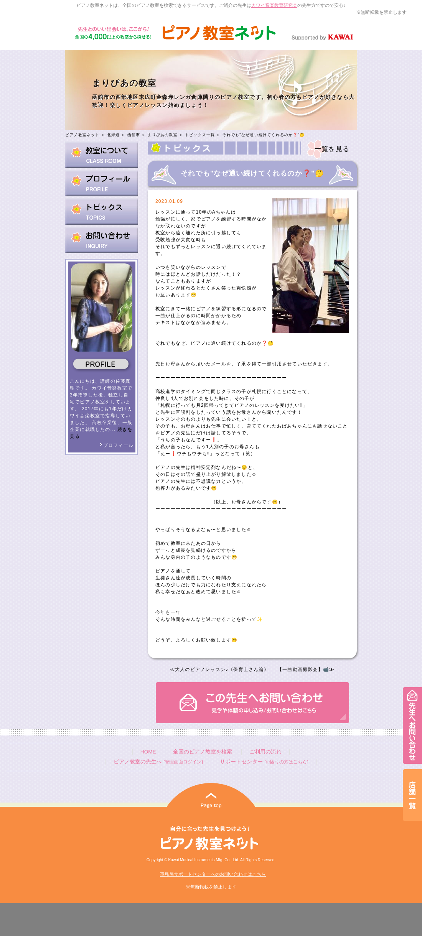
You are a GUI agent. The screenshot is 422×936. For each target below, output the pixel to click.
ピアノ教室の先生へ (158, 762)
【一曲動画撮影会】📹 (303, 669)
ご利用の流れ (265, 752)
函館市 (133, 135)
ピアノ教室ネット (82, 135)
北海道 (113, 135)
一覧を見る (332, 149)
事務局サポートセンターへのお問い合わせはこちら (213, 874)
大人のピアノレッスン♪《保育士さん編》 (222, 669)
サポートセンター (264, 762)
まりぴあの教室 (162, 135)
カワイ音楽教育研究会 (274, 5)
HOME (148, 752)
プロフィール (117, 445)
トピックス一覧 (200, 135)
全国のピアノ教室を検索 (202, 752)
